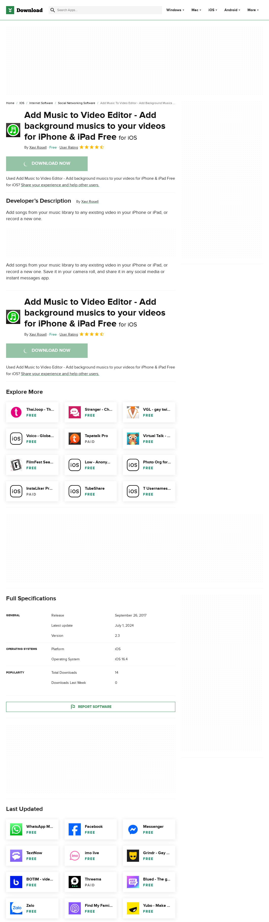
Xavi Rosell (90, 201)
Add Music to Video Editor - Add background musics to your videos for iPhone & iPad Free (94, 126)
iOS (211, 10)
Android (230, 10)
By (35, 147)
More (253, 10)
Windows (173, 10)
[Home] (10, 103)
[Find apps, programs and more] (105, 10)
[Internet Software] (41, 103)
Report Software (90, 707)
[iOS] (22, 103)
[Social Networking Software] (76, 103)
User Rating (82, 147)
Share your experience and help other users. (60, 185)
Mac (194, 10)
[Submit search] (53, 10)
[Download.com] (24, 10)
